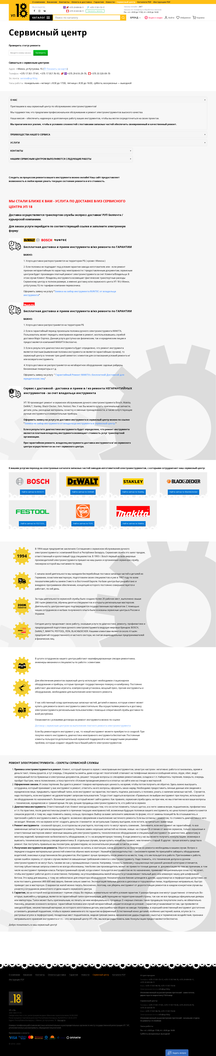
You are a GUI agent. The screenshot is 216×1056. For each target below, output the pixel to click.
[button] (176, 1052)
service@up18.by (28, 78)
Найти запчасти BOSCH (33, 491)
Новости (110, 2)
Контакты (64, 2)
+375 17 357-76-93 (49, 73)
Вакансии (52, 2)
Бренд (134, 17)
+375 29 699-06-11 (76, 7)
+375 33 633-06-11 (76, 11)
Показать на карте (55, 68)
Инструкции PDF (161, 2)
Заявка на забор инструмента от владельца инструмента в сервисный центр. (70, 423)
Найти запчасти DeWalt (83, 491)
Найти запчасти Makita (133, 523)
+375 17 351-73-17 (97, 7)
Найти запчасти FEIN (83, 523)
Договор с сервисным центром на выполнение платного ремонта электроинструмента (83, 725)
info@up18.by (164, 989)
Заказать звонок (95, 11)
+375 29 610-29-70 (76, 73)
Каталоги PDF (144, 2)
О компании (38, 2)
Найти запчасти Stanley (133, 491)
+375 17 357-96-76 (171, 979)
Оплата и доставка (81, 2)
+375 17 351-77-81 (29, 73)
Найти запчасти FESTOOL (33, 523)
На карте (61, 1020)
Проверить (40, 52)
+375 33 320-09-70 (100, 73)
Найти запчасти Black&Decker (183, 491)
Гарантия (99, 2)
